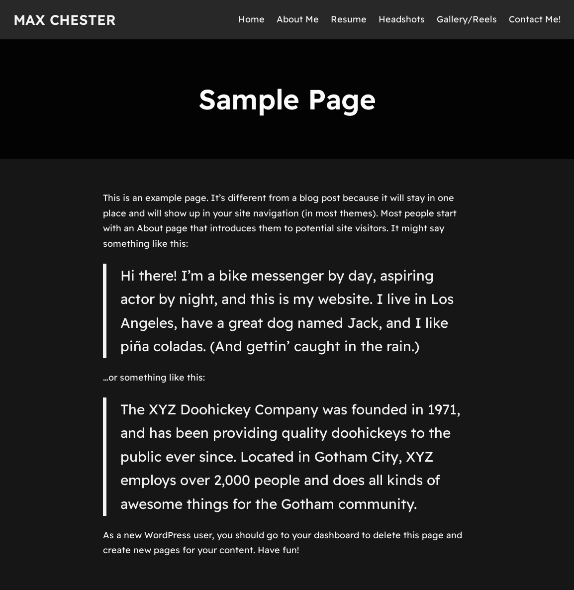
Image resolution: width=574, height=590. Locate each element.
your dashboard (325, 535)
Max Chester (64, 19)
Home (251, 19)
